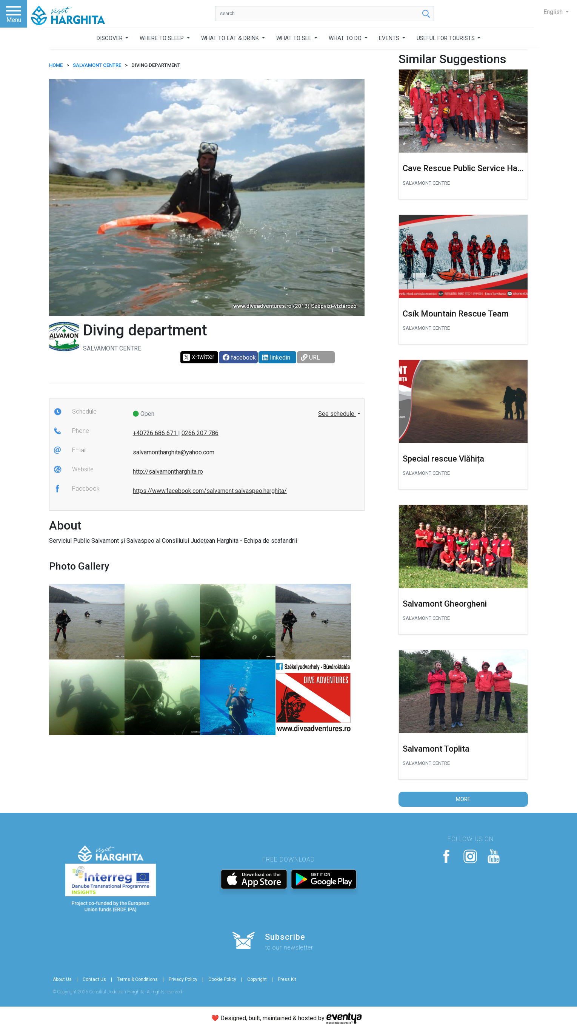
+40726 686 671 (155, 433)
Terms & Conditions (137, 979)
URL (310, 357)
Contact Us (94, 979)
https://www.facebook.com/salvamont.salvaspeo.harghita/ (210, 490)
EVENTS (390, 38)
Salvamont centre (97, 65)
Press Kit (287, 979)
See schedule (337, 413)
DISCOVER (110, 38)
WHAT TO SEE (294, 38)
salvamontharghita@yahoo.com (173, 452)
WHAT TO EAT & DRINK (230, 38)
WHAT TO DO (346, 38)
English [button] (553, 11)
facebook (239, 357)
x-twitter (198, 357)
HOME (56, 65)
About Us (62, 979)
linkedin (276, 357)
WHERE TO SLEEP (162, 38)
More (463, 799)
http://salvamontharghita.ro (168, 471)
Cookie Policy (222, 979)
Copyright (257, 979)
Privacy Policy (183, 979)
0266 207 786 (200, 433)
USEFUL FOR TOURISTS (446, 38)
